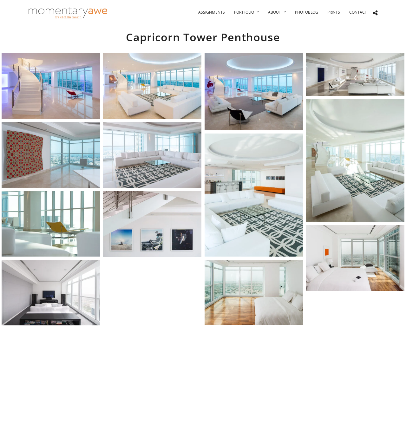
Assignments (211, 12)
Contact (358, 12)
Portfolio (244, 12)
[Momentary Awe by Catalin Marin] (68, 12)
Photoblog (306, 12)
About (274, 12)
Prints (333, 12)
